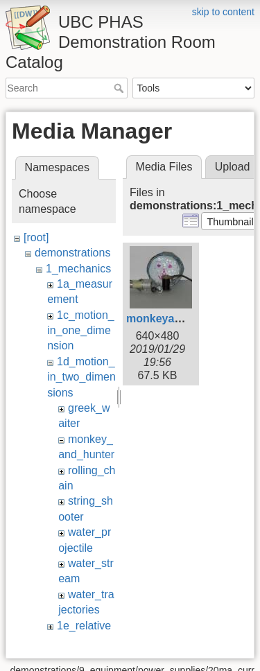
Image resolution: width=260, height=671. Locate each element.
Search (120, 88)
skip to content (223, 11)
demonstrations (72, 253)
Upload (232, 167)
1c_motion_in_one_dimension (80, 330)
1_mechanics (78, 268)
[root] (36, 237)
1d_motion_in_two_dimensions (81, 377)
